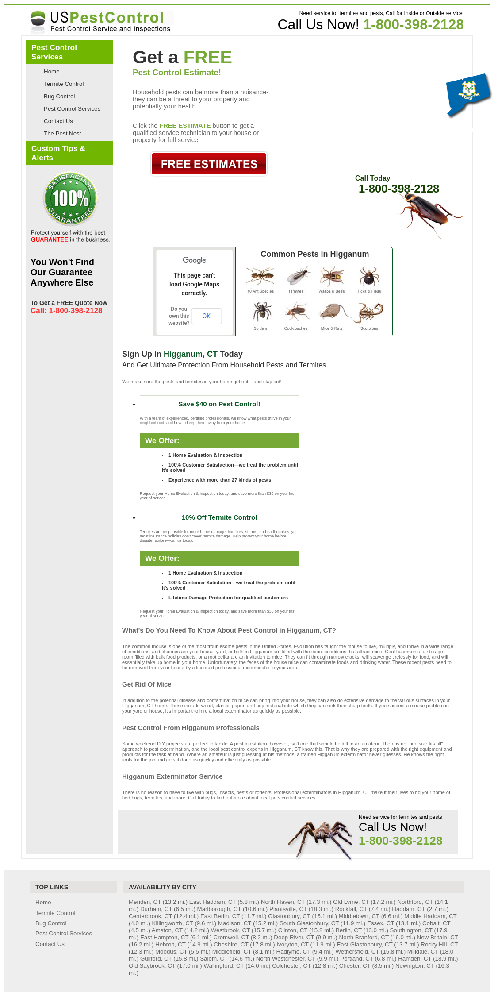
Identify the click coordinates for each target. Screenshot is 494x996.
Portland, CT (356, 958)
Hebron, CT (170, 944)
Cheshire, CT (231, 944)
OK (207, 316)
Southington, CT (411, 930)
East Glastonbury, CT (364, 944)
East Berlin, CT (220, 916)
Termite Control (64, 84)
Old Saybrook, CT (152, 965)
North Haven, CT (283, 902)
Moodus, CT (171, 951)
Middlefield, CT (232, 951)
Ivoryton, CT (292, 944)
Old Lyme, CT (351, 902)
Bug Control (59, 96)
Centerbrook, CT (150, 916)
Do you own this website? (179, 316)
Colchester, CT (291, 965)
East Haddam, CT (212, 902)
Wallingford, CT (223, 965)
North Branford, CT (364, 937)
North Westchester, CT (285, 958)
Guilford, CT (156, 958)
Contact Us (58, 121)
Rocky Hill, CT (439, 944)
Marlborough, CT (219, 909)
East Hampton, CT (164, 937)
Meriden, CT (145, 902)
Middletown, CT (359, 916)
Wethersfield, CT (357, 951)
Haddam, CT (408, 909)
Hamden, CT (414, 958)
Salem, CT (214, 958)
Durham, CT (156, 909)
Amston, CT (167, 930)
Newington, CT (414, 965)
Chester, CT (355, 965)
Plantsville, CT (288, 909)
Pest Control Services (72, 108)
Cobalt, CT (436, 923)
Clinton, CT (292, 930)
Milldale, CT (422, 951)
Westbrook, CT (230, 930)
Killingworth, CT (172, 923)
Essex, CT (380, 923)
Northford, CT (415, 902)
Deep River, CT (294, 937)
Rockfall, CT (351, 909)
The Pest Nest (62, 133)
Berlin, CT (349, 930)
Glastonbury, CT (289, 916)
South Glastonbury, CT (309, 923)
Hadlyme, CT (293, 951)
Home (52, 71)
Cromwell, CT (231, 937)
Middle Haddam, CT (430, 916)
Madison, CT (234, 923)
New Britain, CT (437, 937)
